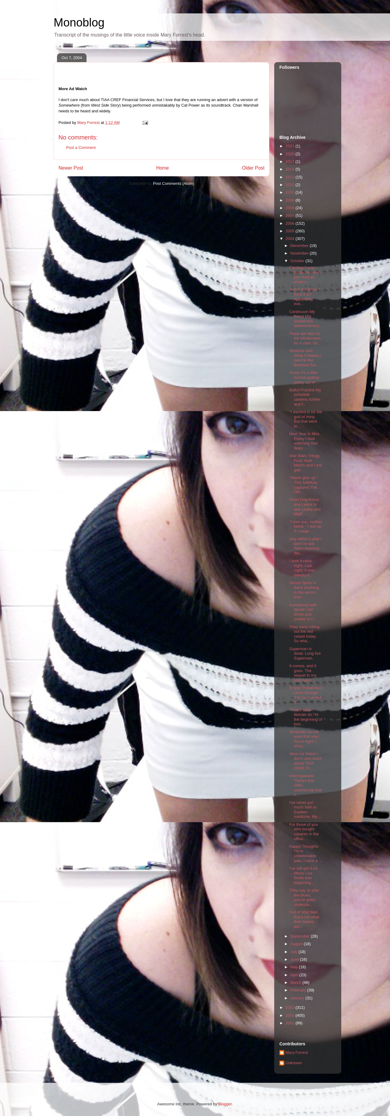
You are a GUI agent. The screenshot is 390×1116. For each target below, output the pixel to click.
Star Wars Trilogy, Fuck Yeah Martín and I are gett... (305, 462)
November (300, 253)
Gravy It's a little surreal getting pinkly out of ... (304, 377)
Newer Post (70, 168)
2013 (290, 177)
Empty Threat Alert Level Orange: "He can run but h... (305, 694)
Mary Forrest (296, 1052)
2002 (290, 1015)
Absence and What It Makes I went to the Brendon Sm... (305, 357)
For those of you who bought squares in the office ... (304, 831)
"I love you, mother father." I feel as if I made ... (305, 526)
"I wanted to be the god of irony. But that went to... (305, 419)
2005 (290, 231)
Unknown (293, 1063)
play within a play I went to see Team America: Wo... (305, 546)
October (298, 261)
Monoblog (79, 22)
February (298, 990)
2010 (290, 192)
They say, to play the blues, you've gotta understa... (304, 897)
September (300, 936)
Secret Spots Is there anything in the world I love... (304, 589)
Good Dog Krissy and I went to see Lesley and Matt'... (304, 506)
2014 (290, 169)
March (296, 982)
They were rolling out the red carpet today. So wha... (304, 634)
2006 (290, 223)
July (294, 951)
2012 (290, 184)
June (295, 959)
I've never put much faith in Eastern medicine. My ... (305, 809)
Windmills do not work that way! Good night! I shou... (304, 739)
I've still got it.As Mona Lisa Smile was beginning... (303, 875)
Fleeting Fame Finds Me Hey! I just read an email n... (305, 274)
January (298, 998)
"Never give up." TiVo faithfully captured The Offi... (303, 484)
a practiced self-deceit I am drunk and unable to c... (303, 612)
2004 (290, 238)
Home (162, 168)
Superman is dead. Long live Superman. (305, 653)
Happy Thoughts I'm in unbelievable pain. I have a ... (305, 853)
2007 (290, 215)
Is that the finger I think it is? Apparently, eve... (304, 296)
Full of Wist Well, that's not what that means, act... (304, 919)
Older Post (253, 168)
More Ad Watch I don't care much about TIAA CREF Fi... (305, 761)
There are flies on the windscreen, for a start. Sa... (305, 338)
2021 (290, 146)
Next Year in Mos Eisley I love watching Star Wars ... (304, 440)
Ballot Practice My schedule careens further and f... (305, 397)
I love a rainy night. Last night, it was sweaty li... (302, 567)
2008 (290, 208)
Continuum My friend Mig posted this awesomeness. (304, 318)
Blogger (225, 1104)
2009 (290, 200)
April (295, 975)
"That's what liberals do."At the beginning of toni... (305, 717)
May (294, 967)
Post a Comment (81, 147)
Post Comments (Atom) (173, 183)
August (297, 944)
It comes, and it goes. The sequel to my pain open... (302, 673)
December (300, 245)
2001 (290, 1023)
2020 (290, 154)
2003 (290, 1007)
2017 (290, 161)
